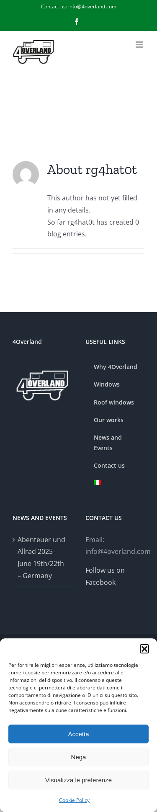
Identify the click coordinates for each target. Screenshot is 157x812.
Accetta (78, 734)
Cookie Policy (74, 800)
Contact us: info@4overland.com (78, 6)
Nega (78, 757)
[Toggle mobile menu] (140, 44)
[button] (144, 649)
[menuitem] (114, 483)
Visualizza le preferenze (78, 780)
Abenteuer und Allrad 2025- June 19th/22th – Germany (41, 557)
